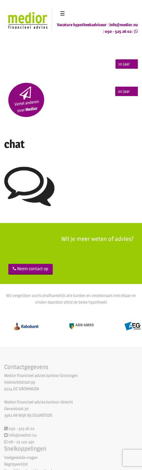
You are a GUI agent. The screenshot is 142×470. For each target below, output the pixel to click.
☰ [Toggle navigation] (62, 13)
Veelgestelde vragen (21, 458)
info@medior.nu (123, 24)
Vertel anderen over (26, 99)
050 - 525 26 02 (118, 31)
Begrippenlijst (16, 464)
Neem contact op (30, 268)
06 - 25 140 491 (19, 442)
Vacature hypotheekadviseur (82, 24)
